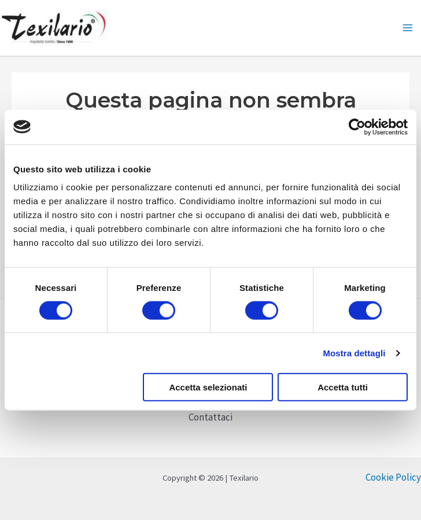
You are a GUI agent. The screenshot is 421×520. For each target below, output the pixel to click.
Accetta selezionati (208, 387)
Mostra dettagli (354, 352)
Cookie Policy (393, 477)
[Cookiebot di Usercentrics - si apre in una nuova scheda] (357, 126)
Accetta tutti (342, 387)
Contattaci (210, 417)
